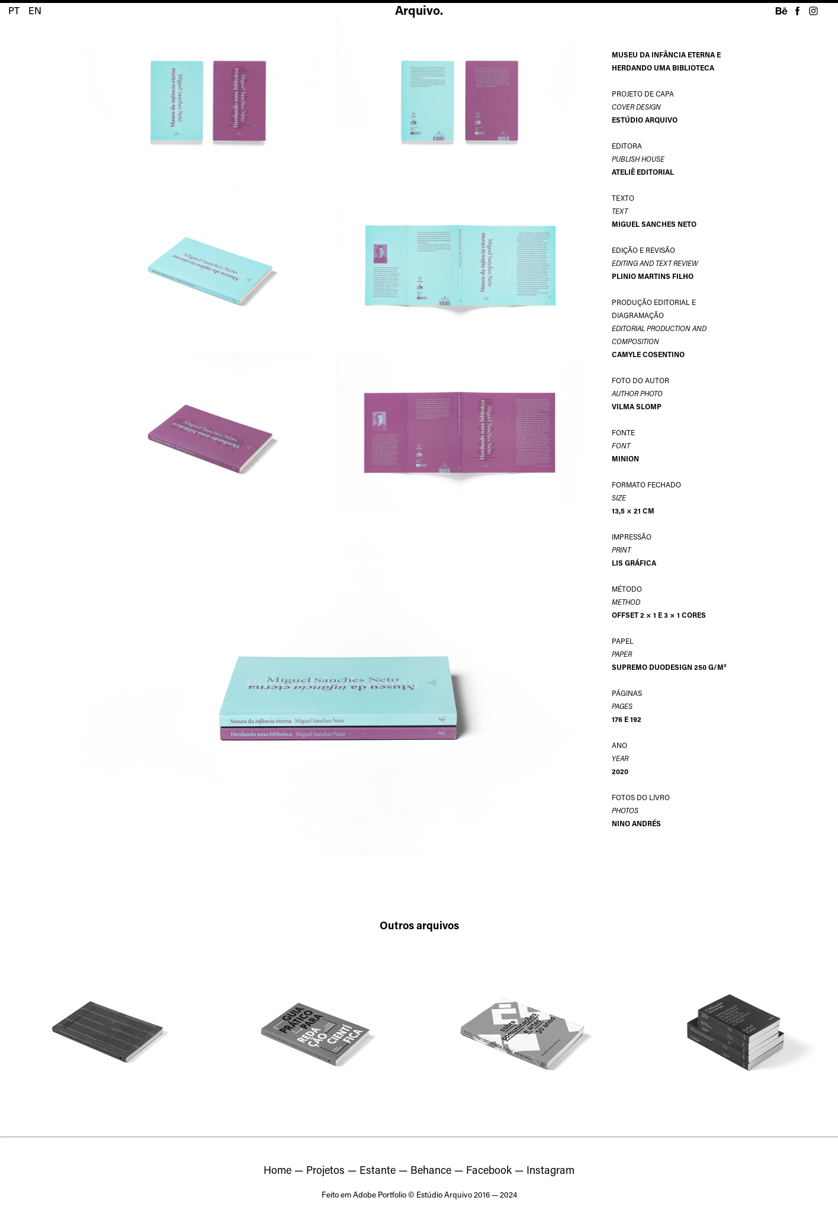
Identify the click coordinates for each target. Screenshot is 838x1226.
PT (14, 10)
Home (277, 1170)
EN (34, 10)
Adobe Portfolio (379, 1194)
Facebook (489, 1170)
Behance (430, 1170)
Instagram (550, 1170)
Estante (377, 1170)
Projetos (325, 1170)
